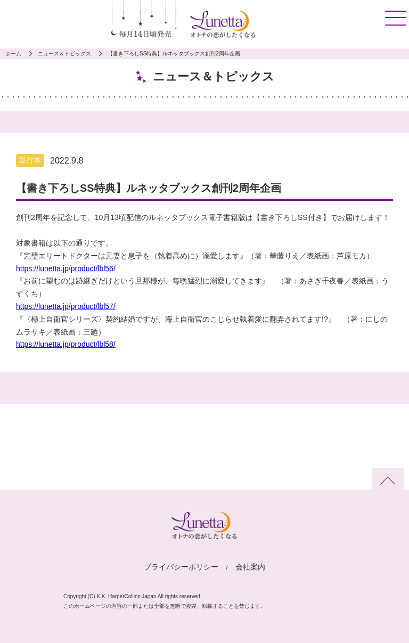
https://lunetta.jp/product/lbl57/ (66, 306)
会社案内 (250, 567)
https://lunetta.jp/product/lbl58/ (66, 344)
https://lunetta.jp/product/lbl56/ (66, 268)
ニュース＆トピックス (64, 53)
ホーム (13, 53)
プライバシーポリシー (181, 567)
